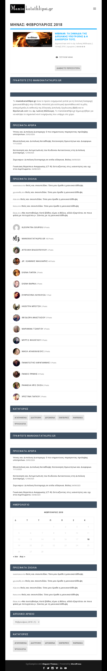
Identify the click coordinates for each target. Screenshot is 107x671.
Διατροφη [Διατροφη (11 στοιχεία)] (36, 417)
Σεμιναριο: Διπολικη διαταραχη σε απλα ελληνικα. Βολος (42, 159)
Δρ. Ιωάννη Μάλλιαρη (43, 111)
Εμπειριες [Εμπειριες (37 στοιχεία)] (64, 417)
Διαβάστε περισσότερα (68, 68)
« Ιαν (15, 556)
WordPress (76, 664)
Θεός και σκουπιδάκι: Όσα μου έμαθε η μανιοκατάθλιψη (54, 185)
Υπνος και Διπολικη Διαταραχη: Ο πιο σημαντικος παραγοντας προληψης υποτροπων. (50, 133)
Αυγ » (22, 556)
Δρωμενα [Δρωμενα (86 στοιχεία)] (50, 417)
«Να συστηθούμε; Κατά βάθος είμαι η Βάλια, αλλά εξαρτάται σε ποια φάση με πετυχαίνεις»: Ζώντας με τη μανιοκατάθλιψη (52, 214)
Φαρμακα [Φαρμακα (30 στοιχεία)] (78, 417)
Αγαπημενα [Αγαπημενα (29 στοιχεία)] (21, 417)
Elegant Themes (50, 664)
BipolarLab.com (20, 111)
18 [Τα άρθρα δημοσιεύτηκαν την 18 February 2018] (88, 539)
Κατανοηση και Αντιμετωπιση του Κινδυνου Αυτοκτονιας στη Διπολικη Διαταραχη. (49, 151)
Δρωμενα (71, 46)
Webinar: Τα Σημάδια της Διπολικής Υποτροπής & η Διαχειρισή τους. (71, 36)
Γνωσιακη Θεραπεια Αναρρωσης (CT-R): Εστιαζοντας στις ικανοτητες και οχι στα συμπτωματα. (52, 167)
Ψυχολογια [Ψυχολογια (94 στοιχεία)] (20, 423)
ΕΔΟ (75, 107)
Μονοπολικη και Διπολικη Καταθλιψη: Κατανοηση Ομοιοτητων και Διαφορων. (52, 141)
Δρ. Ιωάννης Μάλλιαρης (82, 43)
